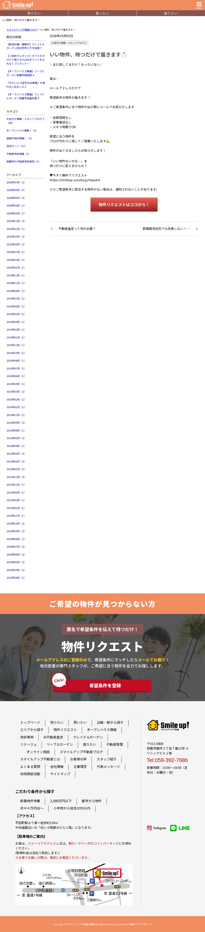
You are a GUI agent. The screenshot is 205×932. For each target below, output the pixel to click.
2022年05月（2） (16, 438)
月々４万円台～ (32, 808)
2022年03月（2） (16, 453)
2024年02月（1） (16, 329)
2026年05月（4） (16, 198)
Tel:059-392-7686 (167, 760)
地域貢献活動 (30, 773)
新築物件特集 (30, 800)
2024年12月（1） (16, 275)
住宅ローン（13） (16, 146)
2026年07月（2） (16, 182)
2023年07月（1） (16, 368)
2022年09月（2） (16, 422)
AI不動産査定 (53, 737)
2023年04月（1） (16, 384)
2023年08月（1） (16, 360)
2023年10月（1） (16, 353)
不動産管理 (114, 744)
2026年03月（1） (16, 213)
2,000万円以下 (61, 800)
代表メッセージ (108, 766)
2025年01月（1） (16, 267)
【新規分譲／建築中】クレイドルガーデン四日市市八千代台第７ (25, 46)
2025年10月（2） (16, 236)
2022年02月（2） (16, 461)
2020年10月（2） (16, 523)
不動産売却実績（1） (18, 154)
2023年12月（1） (16, 345)
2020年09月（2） (16, 531)
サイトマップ (60, 773)
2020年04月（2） (16, 570)
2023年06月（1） (16, 376)
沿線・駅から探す (110, 722)
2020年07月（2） (16, 546)
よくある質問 (30, 766)
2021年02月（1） (16, 500)
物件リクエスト (65, 729)
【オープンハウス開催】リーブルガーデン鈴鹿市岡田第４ (25, 73)
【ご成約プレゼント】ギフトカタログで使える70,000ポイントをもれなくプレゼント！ (25, 59)
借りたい (171, 13)
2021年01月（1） (16, 508)
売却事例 (27, 737)
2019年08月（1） (16, 577)
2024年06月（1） (16, 306)
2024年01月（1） (16, 337)
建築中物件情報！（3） (19, 138)
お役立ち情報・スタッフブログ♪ (69, 42)
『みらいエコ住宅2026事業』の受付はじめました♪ (25, 85)
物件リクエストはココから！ (124, 204)
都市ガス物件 (92, 800)
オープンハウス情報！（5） (22, 130)
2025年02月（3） (16, 260)
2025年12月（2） (16, 221)
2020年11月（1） (16, 515)
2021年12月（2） (16, 477)
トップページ (30, 722)
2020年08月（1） (16, 539)
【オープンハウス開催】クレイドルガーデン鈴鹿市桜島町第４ (25, 96)
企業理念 (80, 766)
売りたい (34, 13)
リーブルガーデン (60, 744)
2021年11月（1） (16, 484)
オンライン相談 (38, 751)
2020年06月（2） (16, 554)
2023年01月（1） (16, 407)
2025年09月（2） (16, 244)
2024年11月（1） (16, 283)
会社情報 (56, 766)
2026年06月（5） (16, 190)
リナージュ (28, 744)
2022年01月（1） (16, 469)
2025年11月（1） (16, 229)
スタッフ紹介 (107, 759)
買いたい (102, 13)
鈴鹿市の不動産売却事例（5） (23, 161)
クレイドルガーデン (88, 737)
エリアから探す (32, 729)
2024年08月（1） (16, 291)
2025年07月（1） (16, 252)
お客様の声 (78, 759)
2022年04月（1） (16, 446)
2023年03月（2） (16, 391)
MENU (199, 5)
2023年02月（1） (16, 399)
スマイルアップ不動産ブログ (81, 751)
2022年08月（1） (16, 430)
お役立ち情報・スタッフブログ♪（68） (25, 121)
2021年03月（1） (16, 492)
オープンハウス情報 (102, 729)
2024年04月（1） (16, 322)
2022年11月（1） (16, 415)
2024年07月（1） (16, 298)
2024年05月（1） (16, 314)
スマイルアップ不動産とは (40, 759)
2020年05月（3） (16, 562)
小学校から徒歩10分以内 (72, 808)
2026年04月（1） (16, 205)
